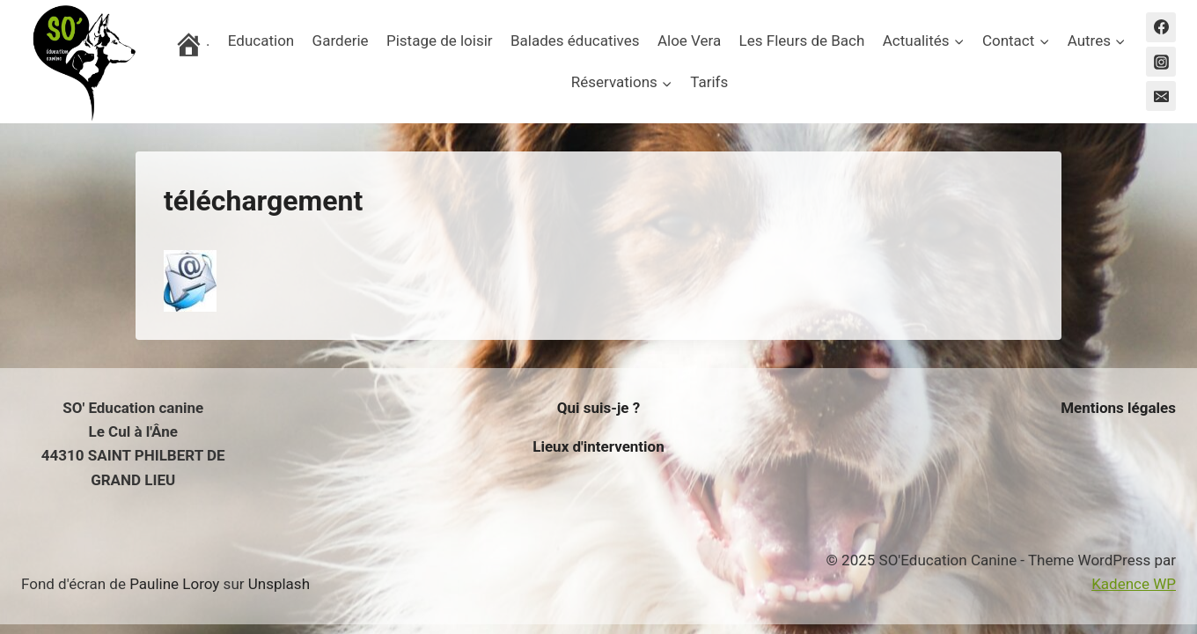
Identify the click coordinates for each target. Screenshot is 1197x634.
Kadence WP (1133, 584)
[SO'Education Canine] (82, 61)
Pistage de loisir (439, 40)
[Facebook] (1161, 27)
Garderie (340, 40)
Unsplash (279, 584)
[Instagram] (1161, 62)
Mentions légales (1118, 408)
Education (261, 40)
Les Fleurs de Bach (802, 40)
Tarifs (709, 82)
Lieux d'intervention (598, 446)
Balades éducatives (575, 40)
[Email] (1161, 96)
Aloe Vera (689, 40)
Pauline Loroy (174, 584)
